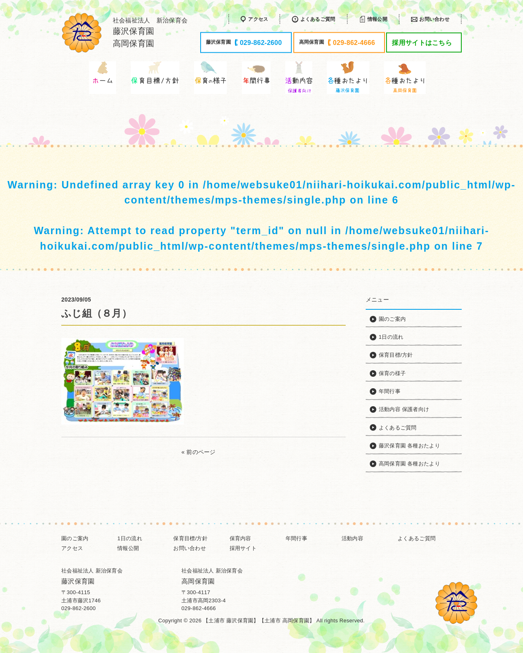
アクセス (72, 548)
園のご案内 (74, 538)
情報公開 (128, 548)
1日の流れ (129, 538)
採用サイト (243, 548)
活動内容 (352, 538)
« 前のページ (198, 452)
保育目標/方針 (190, 538)
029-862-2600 (78, 608)
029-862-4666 (198, 608)
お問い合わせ (189, 548)
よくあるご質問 (417, 538)
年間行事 (296, 538)
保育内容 (240, 538)
